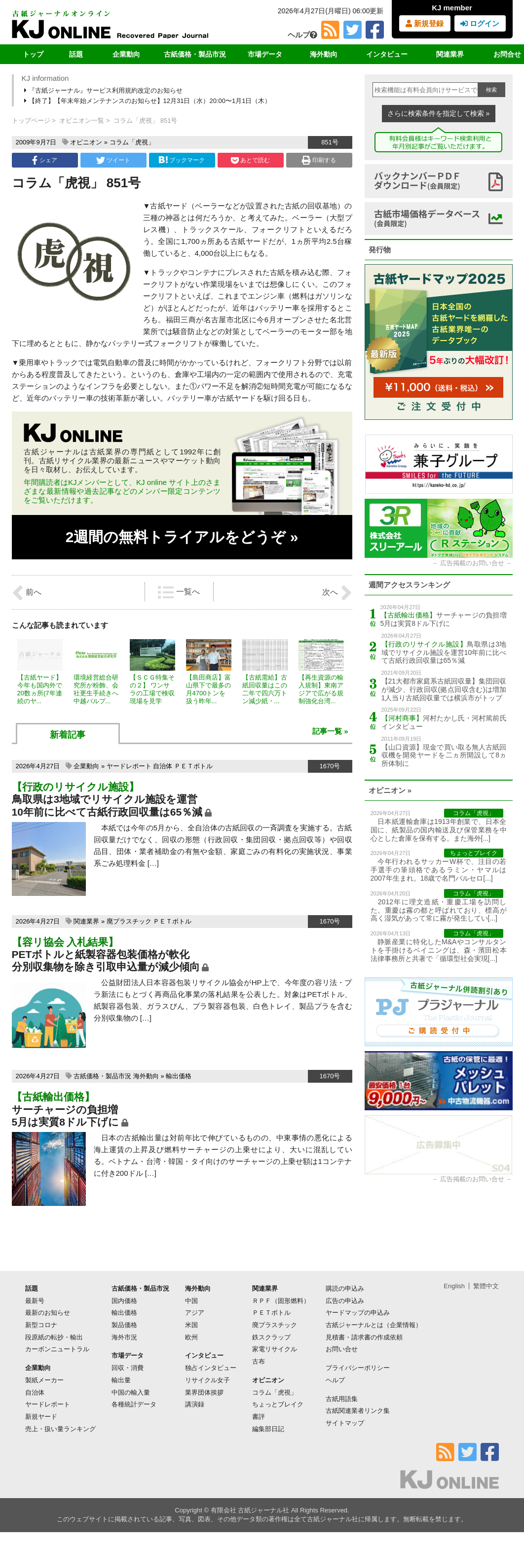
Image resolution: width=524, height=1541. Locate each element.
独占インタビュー (210, 1367)
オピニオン (86, 142)
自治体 (162, 766)
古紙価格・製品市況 (195, 54)
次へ (337, 593)
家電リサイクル (274, 1349)
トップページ (31, 120)
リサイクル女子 (207, 1380)
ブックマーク (181, 160)
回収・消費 (128, 1367)
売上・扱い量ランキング (60, 1429)
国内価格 (124, 1300)
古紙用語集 (342, 1399)
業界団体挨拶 (204, 1392)
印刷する (319, 160)
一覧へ (178, 592)
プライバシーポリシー (358, 1367)
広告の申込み (345, 1300)
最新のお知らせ (47, 1312)
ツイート (113, 160)
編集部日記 (268, 1429)
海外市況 (124, 1337)
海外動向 (323, 54)
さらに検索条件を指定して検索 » (438, 113)
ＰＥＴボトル (193, 766)
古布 (258, 1361)
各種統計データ (134, 1404)
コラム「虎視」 (132, 142)
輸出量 (121, 1380)
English (454, 1286)
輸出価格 (178, 1076)
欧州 (191, 1337)
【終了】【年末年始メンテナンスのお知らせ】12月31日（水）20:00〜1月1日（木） (148, 100)
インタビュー (387, 54)
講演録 (194, 1404)
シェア (44, 160)
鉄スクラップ (271, 1337)
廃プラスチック (129, 921)
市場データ (265, 54)
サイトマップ (345, 1423)
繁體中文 (486, 1286)
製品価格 (124, 1325)
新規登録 (425, 23)
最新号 (34, 1300)
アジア (194, 1312)
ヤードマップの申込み (358, 1312)
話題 (76, 54)
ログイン (479, 23)
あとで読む (250, 160)
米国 (191, 1325)
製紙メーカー (44, 1380)
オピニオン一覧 (81, 120)
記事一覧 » (330, 731)
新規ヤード (41, 1416)
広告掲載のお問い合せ (472, 563)
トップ (33, 54)
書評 (258, 1416)
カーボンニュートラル (57, 1349)
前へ (26, 593)
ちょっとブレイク (277, 1404)
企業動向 (126, 54)
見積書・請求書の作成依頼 (364, 1337)
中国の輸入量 (131, 1392)
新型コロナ (41, 1325)
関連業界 (450, 54)
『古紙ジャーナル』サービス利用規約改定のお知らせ (104, 90)
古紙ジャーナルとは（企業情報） (374, 1325)
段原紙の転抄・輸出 (54, 1337)
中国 (191, 1300)
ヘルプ (302, 34)
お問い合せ (342, 1349)
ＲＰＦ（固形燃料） (281, 1300)
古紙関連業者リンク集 (358, 1410)
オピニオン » (390, 790)
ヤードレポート (129, 766)
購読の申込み (345, 1288)
